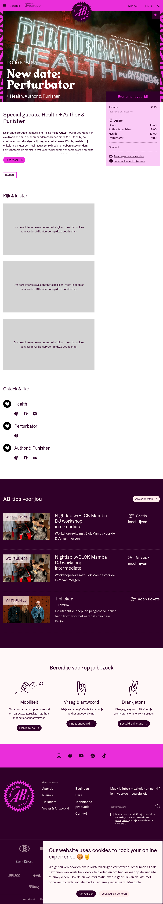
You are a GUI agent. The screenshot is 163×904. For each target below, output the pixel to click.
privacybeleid (121, 820)
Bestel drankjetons (134, 723)
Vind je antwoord (81, 723)
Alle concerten (146, 499)
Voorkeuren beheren (114, 893)
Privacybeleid (28, 899)
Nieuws (47, 795)
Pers (78, 795)
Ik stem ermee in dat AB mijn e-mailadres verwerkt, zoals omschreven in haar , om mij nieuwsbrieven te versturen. (135, 819)
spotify (93, 755)
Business (82, 788)
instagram (59, 755)
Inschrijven (157, 806)
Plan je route (29, 728)
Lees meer (14, 160)
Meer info (134, 882)
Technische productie (83, 804)
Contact (81, 813)
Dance (10, 175)
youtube (81, 755)
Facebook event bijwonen (127, 161)
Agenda (15, 5)
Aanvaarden (86, 893)
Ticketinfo (49, 802)
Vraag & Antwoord (55, 808)
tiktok (104, 755)
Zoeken (158, 6)
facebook (70, 756)
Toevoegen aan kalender (126, 156)
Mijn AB (133, 5)
